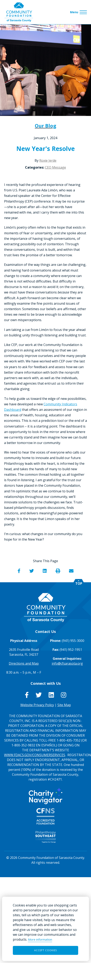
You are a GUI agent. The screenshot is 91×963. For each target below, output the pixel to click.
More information (40, 939)
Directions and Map (24, 663)
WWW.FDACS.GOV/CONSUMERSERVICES (34, 755)
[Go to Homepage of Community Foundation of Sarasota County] (18, 12)
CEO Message (55, 167)
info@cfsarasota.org (67, 663)
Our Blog (45, 125)
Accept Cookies (45, 950)
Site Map (64, 705)
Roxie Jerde (47, 160)
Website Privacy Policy (37, 705)
